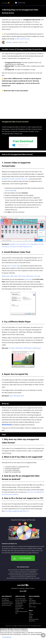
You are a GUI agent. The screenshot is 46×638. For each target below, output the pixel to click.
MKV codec (14, 276)
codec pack (28, 279)
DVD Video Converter (6, 605)
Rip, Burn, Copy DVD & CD (21, 600)
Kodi (16, 613)
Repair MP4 (12, 396)
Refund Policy (32, 621)
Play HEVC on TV (25, 244)
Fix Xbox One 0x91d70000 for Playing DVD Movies (23, 576)
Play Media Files (18, 603)
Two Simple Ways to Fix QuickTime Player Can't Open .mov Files (23, 578)
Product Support (32, 602)
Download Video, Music (20, 602)
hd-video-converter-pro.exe (22, 39)
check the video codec (13, 266)
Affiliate (30, 617)
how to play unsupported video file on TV (16, 511)
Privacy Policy (8, 625)
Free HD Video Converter (7, 603)
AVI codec (37, 276)
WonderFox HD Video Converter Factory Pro (15, 179)
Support (30, 598)
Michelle (8, 42)
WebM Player (37, 348)
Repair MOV (20, 396)
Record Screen (18, 606)
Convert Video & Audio (20, 598)
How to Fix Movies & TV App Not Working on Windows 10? (23, 570)
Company (31, 614)
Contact (30, 616)
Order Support (32, 600)
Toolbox (17, 610)
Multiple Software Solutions (21, 611)
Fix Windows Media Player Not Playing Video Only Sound (23, 574)
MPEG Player (28, 348)
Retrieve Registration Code (35, 603)
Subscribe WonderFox (34, 619)
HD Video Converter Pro (7, 602)
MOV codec (22, 276)
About (30, 613)
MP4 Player (19, 348)
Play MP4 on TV (35, 244)
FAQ (30, 605)
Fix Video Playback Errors (24, 246)
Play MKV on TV (14, 244)
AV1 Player (11, 348)
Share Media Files (19, 605)
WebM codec (5, 276)
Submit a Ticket (32, 606)
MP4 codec (30, 276)
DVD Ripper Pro (5, 598)
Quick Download (11, 190)
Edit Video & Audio (19, 608)
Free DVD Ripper (5, 600)
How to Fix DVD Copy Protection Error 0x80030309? (23, 572)
